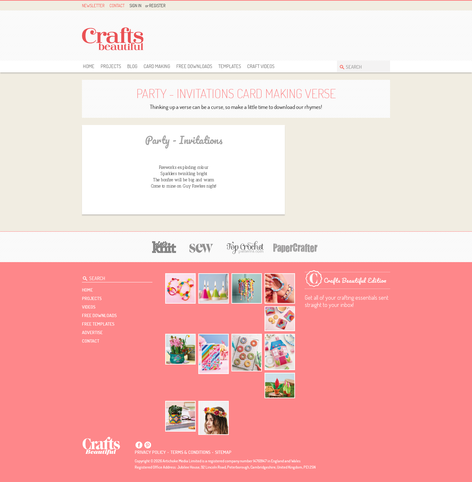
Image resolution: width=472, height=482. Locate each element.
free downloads (194, 66)
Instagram (386, 6)
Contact (117, 5)
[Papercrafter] (295, 247)
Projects (111, 66)
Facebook (371, 6)
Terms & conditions (190, 452)
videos (88, 307)
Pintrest (379, 6)
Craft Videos (260, 66)
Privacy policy (150, 452)
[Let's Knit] (164, 246)
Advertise (92, 332)
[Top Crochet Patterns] (244, 247)
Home (88, 66)
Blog (132, 66)
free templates (98, 324)
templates (229, 66)
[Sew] (201, 247)
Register (157, 5)
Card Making (157, 66)
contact (90, 341)
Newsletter (93, 5)
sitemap (223, 452)
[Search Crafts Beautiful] (360, 66)
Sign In (135, 5)
